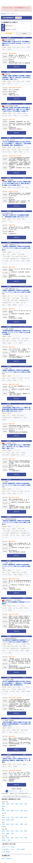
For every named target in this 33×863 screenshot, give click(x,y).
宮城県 (16, 803)
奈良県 (25, 824)
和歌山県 (4, 826)
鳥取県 (3, 831)
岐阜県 (3, 819)
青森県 (7, 803)
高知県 (12, 833)
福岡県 (3, 837)
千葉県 (21, 810)
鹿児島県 (4, 840)
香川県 (3, 833)
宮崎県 (25, 837)
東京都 (25, 810)
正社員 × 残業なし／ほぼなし (8, 849)
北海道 (3, 803)
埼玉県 (16, 810)
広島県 (16, 831)
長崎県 (12, 837)
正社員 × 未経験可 (21, 849)
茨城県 (3, 810)
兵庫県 (21, 824)
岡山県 (12, 831)
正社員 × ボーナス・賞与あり (8, 846)
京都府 (12, 824)
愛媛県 (7, 833)
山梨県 (21, 817)
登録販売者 (8, 858)
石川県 (12, 817)
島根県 (7, 831)
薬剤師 (3, 858)
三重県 (3, 824)
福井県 (16, 817)
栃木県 (7, 810)
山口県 (21, 831)
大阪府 (16, 824)
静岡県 (7, 819)
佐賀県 (7, 837)
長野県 (25, 817)
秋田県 (21, 803)
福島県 (3, 806)
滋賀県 (7, 824)
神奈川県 (4, 813)
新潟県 (3, 817)
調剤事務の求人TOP (5, 13)
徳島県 (25, 831)
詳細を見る (16, 66)
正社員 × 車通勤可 (6, 851)
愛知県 (12, 819)
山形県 (25, 803)
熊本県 (16, 837)
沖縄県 (8, 840)
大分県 (21, 837)
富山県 (7, 817)
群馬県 (12, 810)
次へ (21, 791)
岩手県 (12, 803)
